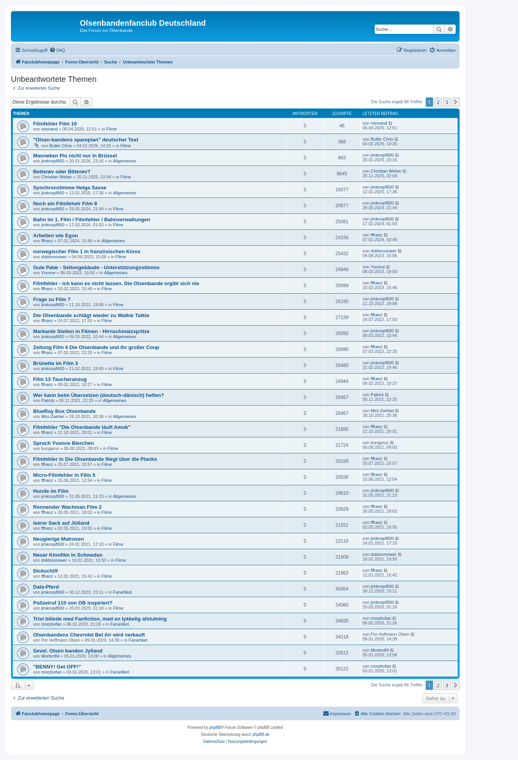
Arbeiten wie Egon (55, 235)
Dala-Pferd (46, 587)
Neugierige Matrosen (58, 539)
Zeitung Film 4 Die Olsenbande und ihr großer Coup (96, 347)
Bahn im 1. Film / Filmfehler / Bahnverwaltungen (91, 219)
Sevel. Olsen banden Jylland (67, 651)
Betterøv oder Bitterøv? (61, 172)
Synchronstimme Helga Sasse (69, 187)
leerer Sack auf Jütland (61, 523)
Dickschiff (45, 571)
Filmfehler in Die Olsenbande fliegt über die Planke (95, 459)
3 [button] (447, 102)
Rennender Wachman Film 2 (67, 507)
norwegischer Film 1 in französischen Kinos (87, 251)
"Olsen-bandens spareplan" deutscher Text (85, 140)
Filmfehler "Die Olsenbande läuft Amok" (81, 427)
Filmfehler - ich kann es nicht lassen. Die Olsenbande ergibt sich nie (116, 283)
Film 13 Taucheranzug (60, 379)
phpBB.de (261, 734)
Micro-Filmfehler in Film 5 (64, 475)
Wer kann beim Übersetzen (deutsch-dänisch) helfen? (98, 395)
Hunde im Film (51, 491)
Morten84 (50, 656)
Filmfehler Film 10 (55, 124)
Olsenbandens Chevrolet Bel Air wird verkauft (89, 635)
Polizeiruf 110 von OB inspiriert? (73, 603)
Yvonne (48, 272)
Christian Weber (56, 177)
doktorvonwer (54, 256)
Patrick (48, 400)
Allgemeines (124, 161)
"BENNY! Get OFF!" (57, 667)
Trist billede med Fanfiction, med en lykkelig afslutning (100, 619)
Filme (111, 129)
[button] (456, 102)
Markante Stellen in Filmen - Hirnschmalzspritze (91, 331)
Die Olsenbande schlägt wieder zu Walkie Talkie (91, 315)
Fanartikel (122, 592)
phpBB (215, 727)
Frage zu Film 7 (51, 299)
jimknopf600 (52, 161)
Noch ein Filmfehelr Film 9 (65, 203)
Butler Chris (60, 145)
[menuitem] (57, 50)
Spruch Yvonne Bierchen (63, 443)
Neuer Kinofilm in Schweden (67, 555)
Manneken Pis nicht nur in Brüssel (75, 156)
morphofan (51, 624)
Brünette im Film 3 (55, 363)
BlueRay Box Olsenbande (64, 411)
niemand (49, 129)
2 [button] (438, 102)
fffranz (47, 240)
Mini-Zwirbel (52, 416)
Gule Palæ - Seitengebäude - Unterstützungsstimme (96, 267)
